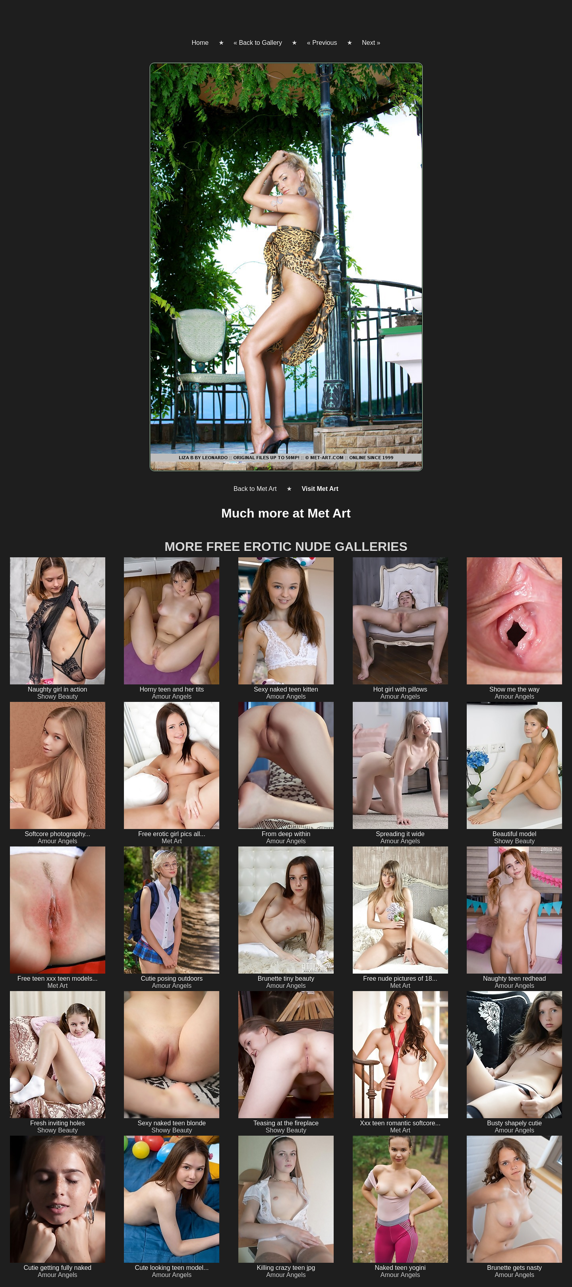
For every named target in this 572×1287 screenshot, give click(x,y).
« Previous (322, 42)
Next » (371, 42)
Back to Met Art (255, 488)
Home (200, 42)
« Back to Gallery (258, 42)
